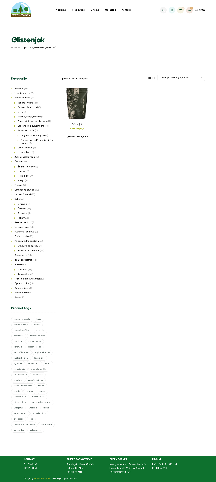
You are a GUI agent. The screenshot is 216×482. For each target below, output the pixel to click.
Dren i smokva (25, 148)
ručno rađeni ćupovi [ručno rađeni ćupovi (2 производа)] (23, 386)
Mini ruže (22, 204)
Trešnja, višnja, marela (29, 117)
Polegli (21, 181)
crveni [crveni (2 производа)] (37, 325)
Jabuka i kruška (25, 103)
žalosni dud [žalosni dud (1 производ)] (19, 430)
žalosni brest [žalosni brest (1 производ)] (46, 425)
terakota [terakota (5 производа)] (29, 391)
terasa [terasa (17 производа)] (42, 391)
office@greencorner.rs (120, 472)
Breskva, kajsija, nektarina (31, 126)
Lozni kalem (24, 152)
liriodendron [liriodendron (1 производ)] (33, 364)
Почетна (16, 48)
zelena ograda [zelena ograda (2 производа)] (20, 413)
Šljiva (20, 112)
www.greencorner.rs (119, 464)
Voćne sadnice (22, 98)
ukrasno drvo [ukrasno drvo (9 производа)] (20, 402)
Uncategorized (22, 93)
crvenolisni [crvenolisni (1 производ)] (40, 330)
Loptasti (22, 171)
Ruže (17, 199)
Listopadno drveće (24, 190)
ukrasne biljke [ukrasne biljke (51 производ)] (38, 397)
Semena (19, 89)
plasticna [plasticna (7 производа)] (18, 380)
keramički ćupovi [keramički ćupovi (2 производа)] (21, 352)
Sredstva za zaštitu (28, 246)
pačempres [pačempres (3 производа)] (38, 375)
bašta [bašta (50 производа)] (38, 319)
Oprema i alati (22, 283)
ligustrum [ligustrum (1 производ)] (18, 364)
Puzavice (22, 213)
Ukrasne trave (22, 227)
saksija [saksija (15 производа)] (17, 391)
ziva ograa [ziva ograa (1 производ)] (18, 419)
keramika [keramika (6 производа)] (18, 347)
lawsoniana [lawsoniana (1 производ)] (39, 358)
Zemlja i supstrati (23, 260)
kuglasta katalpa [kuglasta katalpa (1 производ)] (42, 352)
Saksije (18, 265)
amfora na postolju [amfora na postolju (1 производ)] (22, 319)
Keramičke (23, 274)
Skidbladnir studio (42, 478)
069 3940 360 (30, 468)
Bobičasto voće (26, 131)
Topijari (18, 185)
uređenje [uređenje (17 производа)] (33, 408)
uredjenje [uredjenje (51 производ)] (18, 408)
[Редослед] (181, 78)
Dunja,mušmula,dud (28, 107)
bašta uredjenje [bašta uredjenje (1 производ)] (21, 325)
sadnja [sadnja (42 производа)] (41, 386)
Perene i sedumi (23, 223)
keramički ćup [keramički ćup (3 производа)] (34, 347)
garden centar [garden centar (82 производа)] (34, 341)
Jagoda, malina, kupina (33, 136)
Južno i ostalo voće (25, 157)
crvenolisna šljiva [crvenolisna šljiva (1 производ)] (22, 330)
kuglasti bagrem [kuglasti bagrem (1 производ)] (21, 358)
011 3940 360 (30, 464)
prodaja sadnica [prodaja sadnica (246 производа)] (35, 380)
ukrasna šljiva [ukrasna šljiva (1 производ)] (20, 397)
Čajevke (22, 209)
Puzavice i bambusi (24, 232)
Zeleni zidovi (21, 288)
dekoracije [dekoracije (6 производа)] (19, 336)
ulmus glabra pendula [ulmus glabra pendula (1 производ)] (41, 402)
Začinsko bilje (22, 236)
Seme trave (21, 255)
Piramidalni (23, 176)
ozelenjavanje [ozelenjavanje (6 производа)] (20, 375)
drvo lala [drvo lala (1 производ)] (18, 341)
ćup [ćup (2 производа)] (31, 419)
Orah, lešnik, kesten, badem (32, 121)
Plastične (22, 270)
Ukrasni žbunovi (23, 195)
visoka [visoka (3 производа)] (46, 408)
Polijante (22, 218)
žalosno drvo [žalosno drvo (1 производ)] (35, 430)
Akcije (18, 297)
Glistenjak (77, 124)
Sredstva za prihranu (28, 251)
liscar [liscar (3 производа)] (47, 364)
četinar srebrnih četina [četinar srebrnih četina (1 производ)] (24, 425)
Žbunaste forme (26, 167)
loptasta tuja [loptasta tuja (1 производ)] (19, 369)
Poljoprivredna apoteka (27, 241)
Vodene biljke (22, 293)
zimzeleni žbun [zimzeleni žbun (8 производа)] (39, 413)
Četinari (19, 162)
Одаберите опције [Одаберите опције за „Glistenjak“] (76, 137)
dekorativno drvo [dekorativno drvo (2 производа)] (37, 336)
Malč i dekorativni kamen (28, 279)
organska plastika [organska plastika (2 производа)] (38, 369)
